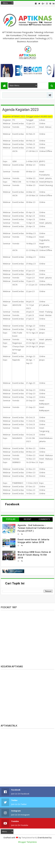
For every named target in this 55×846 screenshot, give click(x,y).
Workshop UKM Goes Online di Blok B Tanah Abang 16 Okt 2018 (34, 555)
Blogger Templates (27, 842)
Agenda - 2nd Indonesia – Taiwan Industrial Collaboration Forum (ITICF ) (35, 528)
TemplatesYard (29, 838)
